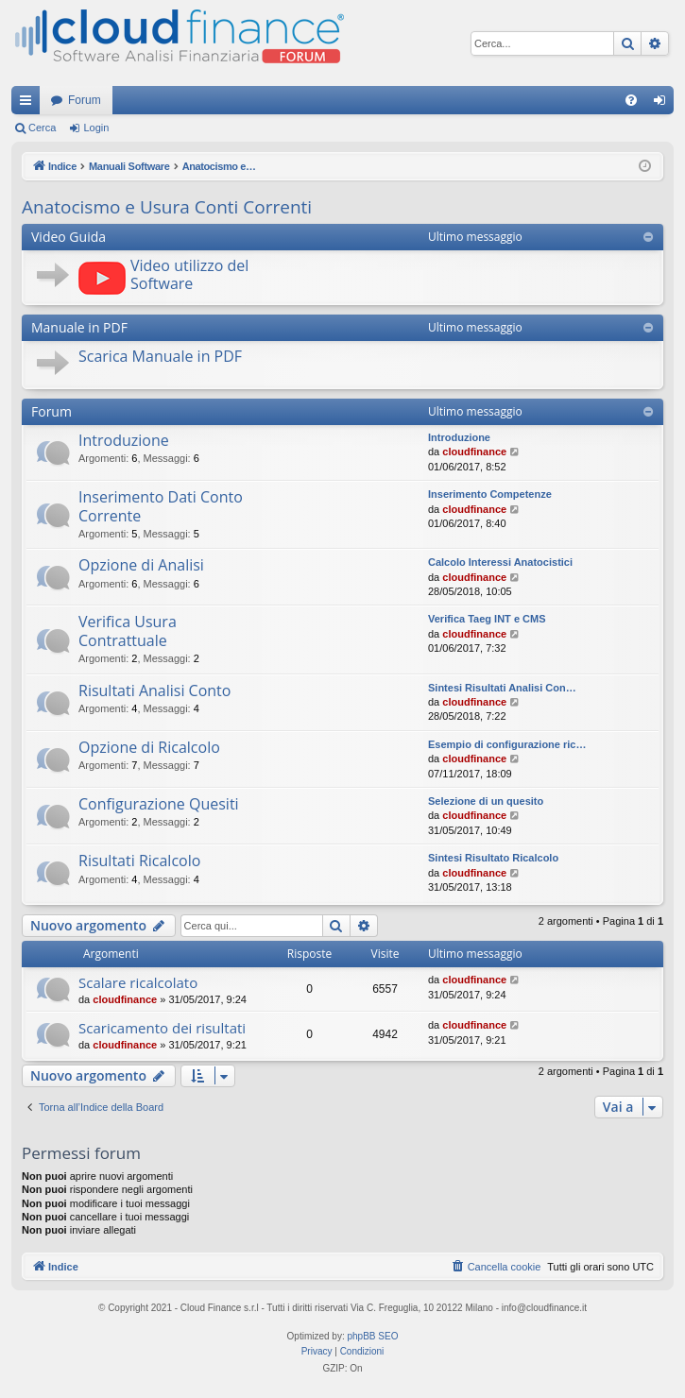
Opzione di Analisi (141, 564)
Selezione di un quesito (485, 801)
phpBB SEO (373, 1336)
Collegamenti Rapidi (29, 104)
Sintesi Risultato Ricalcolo (493, 857)
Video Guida (68, 237)
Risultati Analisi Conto (154, 690)
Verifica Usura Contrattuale (127, 630)
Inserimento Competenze (490, 494)
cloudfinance (474, 451)
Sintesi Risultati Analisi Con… (502, 687)
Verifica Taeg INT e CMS (487, 618)
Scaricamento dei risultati (162, 1027)
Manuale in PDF (79, 327)
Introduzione (123, 440)
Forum (84, 100)
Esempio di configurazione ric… (507, 744)
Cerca (42, 127)
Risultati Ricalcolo (139, 860)
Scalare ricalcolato (137, 982)
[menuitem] (631, 100)
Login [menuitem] (664, 104)
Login (96, 127)
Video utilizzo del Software (189, 274)
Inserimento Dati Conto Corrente (160, 505)
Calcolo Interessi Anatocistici (500, 562)
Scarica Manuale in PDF (160, 356)
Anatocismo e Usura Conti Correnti (167, 207)
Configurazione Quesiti (158, 803)
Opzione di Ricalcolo (149, 747)
